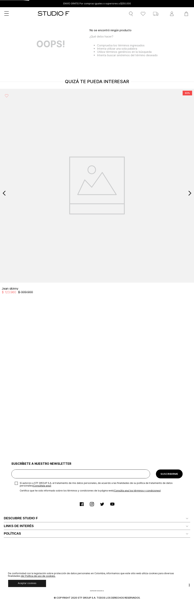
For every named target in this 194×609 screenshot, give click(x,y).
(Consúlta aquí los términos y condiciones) (137, 335)
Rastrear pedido (14, 465)
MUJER (16, 34)
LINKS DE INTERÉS (19, 405)
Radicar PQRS (13, 431)
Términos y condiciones (19, 496)
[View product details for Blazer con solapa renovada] (72, 193)
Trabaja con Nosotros (18, 383)
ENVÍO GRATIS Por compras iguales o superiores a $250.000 (97, 3)
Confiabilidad (12, 389)
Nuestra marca (13, 371)
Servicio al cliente (15, 419)
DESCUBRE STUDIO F (21, 363)
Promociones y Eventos (19, 530)
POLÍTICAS (12, 488)
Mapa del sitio (13, 459)
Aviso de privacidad (16, 501)
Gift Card (10, 471)
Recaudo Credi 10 (15, 453)
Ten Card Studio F (15, 436)
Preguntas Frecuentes (18, 442)
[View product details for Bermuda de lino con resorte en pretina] (121, 193)
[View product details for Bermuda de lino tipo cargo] (170, 193)
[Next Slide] (189, 193)
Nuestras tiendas (15, 394)
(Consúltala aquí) (42, 330)
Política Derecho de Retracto (23, 524)
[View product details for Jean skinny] (24, 193)
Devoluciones (12, 476)
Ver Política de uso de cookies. (38, 576)
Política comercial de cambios (23, 519)
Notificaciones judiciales (19, 425)
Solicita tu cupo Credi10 (19, 414)
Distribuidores (13, 377)
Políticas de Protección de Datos (25, 507)
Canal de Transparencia (19, 448)
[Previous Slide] (4, 193)
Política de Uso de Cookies (21, 513)
